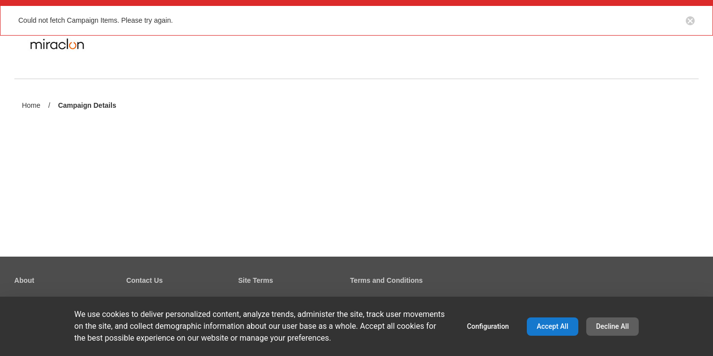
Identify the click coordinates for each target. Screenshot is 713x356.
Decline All (612, 326)
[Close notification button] (690, 20)
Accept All (552, 326)
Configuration (488, 326)
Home (31, 105)
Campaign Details (87, 106)
